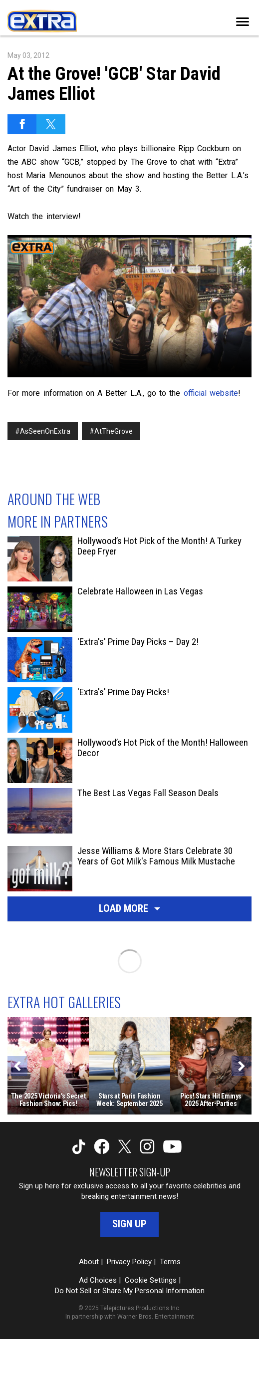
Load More (129, 908)
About (89, 1261)
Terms (170, 1261)
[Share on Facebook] (21, 124)
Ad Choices (98, 1280)
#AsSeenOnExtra (42, 431)
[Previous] (17, 1066)
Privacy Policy (129, 1261)
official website (211, 393)
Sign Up (129, 1224)
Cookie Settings (151, 1280)
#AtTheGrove (111, 431)
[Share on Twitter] (50, 124)
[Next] (242, 1066)
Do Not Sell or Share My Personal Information (130, 1290)
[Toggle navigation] (242, 21)
